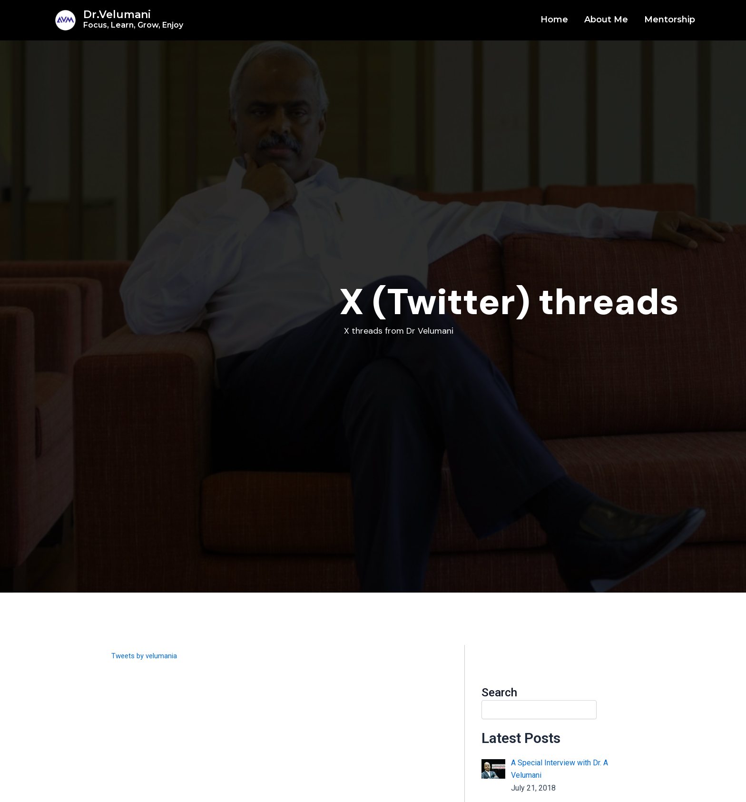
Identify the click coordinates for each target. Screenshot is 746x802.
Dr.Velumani (133, 19)
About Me (606, 19)
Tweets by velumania (146, 655)
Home (554, 19)
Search (499, 692)
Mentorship (669, 19)
